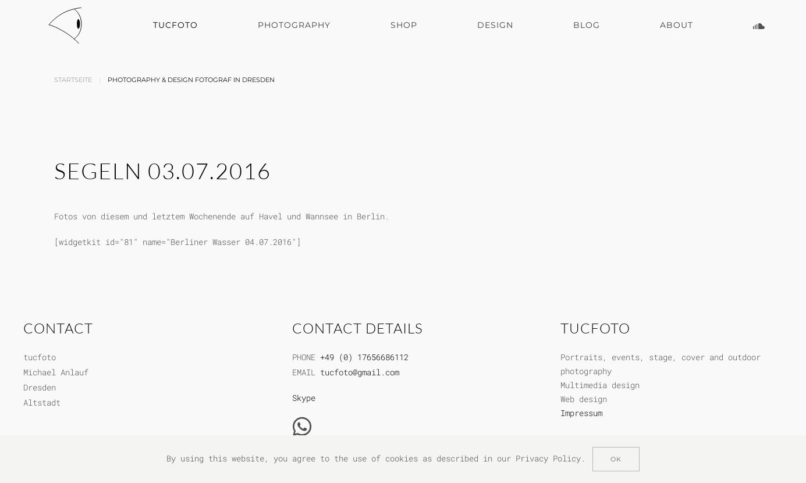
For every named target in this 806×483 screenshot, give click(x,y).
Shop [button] (403, 25)
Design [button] (495, 25)
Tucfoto (175, 25)
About (676, 25)
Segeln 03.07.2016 (162, 170)
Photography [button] (294, 25)
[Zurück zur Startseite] (67, 25)
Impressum (581, 412)
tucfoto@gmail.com (359, 372)
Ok (616, 459)
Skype (303, 397)
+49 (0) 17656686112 (364, 357)
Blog (586, 25)
